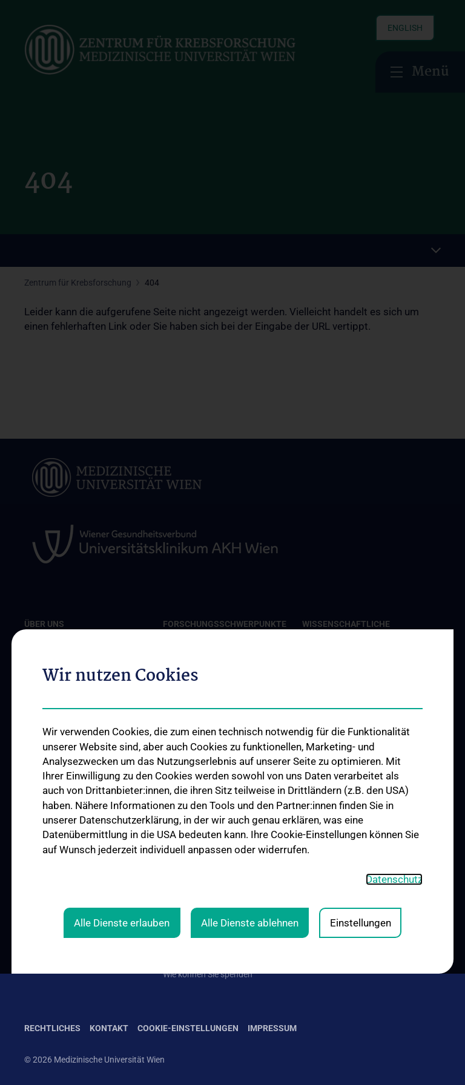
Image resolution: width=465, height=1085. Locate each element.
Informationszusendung (208, 915)
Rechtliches (52, 1028)
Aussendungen (191, 935)
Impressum (272, 1028)
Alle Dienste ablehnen (249, 684)
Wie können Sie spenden (207, 974)
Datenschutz (394, 641)
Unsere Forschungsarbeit (210, 862)
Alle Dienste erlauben (122, 684)
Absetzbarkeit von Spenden (214, 955)
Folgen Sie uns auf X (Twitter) (362, 839)
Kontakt (39, 783)
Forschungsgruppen (201, 793)
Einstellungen (360, 684)
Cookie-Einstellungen (188, 1028)
